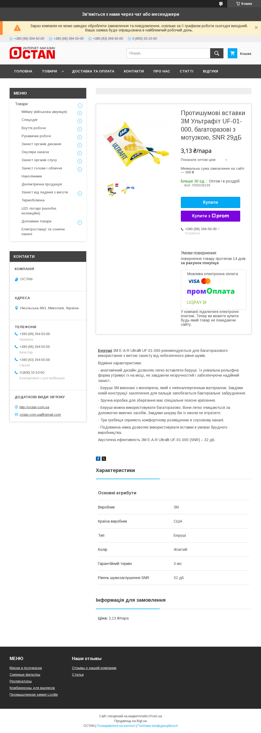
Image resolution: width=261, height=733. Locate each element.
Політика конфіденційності (157, 726)
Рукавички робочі (36, 136)
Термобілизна (33, 200)
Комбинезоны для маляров (32, 688)
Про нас (161, 71)
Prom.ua (155, 716)
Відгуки (210, 71)
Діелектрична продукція (42, 184)
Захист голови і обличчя (42, 168)
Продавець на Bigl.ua (130, 721)
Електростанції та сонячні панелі (43, 231)
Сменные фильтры (25, 675)
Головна (23, 71)
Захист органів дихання (41, 144)
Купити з (210, 216)
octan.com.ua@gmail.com (40, 415)
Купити (210, 202)
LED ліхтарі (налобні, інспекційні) (39, 210)
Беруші (105, 350)
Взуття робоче (34, 128)
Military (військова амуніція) (44, 112)
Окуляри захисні (35, 152)
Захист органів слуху (39, 160)
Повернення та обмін (36, 85)
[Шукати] (216, 53)
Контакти (134, 71)
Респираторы (21, 681)
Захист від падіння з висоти (45, 192)
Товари (49, 71)
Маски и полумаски (26, 668)
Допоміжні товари (36, 221)
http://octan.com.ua (34, 407)
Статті (186, 71)
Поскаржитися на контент (116, 726)
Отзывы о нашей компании (94, 668)
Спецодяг (30, 120)
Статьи (78, 675)
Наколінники (32, 176)
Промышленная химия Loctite (34, 695)
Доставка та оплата (93, 71)
